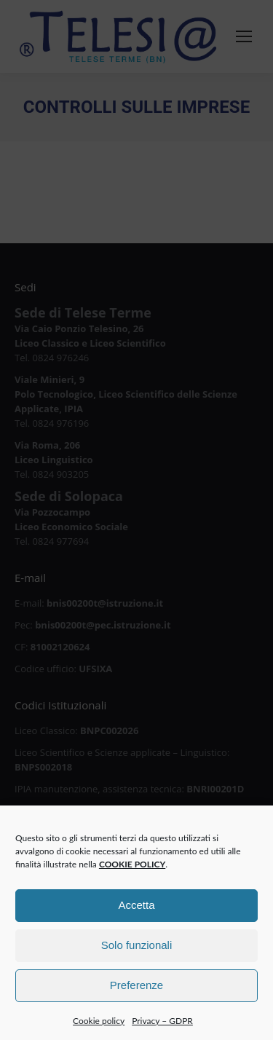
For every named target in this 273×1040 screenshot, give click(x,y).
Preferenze (136, 995)
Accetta (136, 915)
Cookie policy (98, 1030)
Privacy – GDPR (162, 1030)
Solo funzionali (137, 955)
